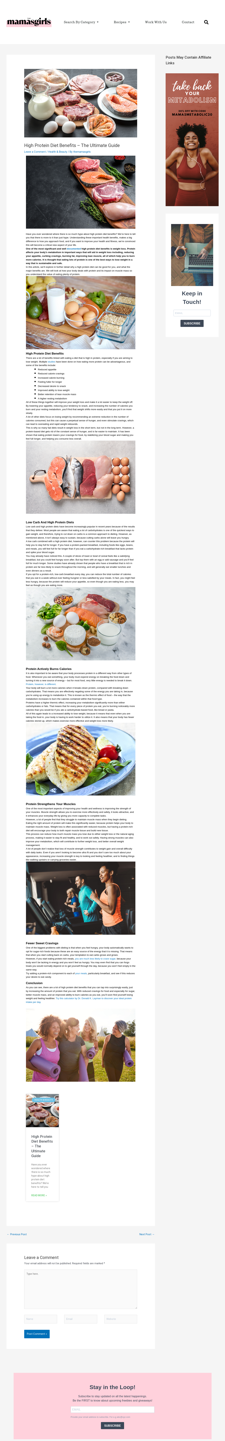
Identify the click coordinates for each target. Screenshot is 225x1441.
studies (51, 361)
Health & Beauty (57, 151)
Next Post (147, 1234)
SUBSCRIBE (192, 323)
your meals (81, 973)
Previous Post (17, 1234)
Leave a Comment (35, 151)
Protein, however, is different (41, 684)
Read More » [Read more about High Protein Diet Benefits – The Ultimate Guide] (39, 1195)
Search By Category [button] (81, 22)
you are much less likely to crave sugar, (95, 958)
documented (74, 248)
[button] (206, 22)
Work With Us (156, 22)
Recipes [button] (122, 22)
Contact (188, 22)
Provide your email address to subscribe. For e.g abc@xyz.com (100, 1417)
